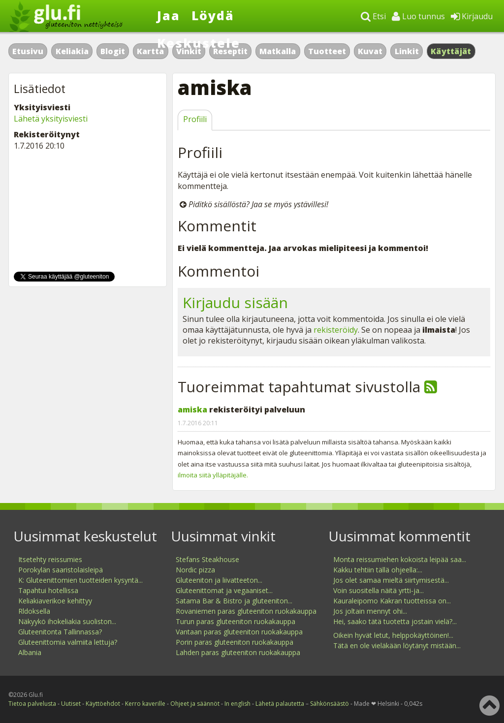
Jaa (168, 15)
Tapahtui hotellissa (48, 590)
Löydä (212, 15)
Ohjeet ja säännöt (195, 703)
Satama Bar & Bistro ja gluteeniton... (234, 600)
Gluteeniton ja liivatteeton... (219, 580)
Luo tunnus (418, 16)
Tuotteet (327, 51)
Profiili (195, 119)
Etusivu (27, 51)
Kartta (150, 51)
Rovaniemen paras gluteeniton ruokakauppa (246, 611)
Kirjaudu (472, 16)
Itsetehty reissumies (50, 559)
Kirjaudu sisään (235, 302)
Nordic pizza (195, 569)
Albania (29, 652)
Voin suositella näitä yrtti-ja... (378, 590)
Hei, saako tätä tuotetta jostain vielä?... (395, 621)
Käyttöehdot (103, 703)
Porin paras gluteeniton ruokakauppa (234, 642)
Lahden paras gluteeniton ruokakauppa (238, 652)
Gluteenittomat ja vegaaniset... (224, 590)
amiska (192, 409)
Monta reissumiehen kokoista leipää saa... (399, 559)
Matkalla (277, 51)
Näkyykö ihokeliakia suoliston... (67, 621)
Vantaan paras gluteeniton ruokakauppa (239, 631)
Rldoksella (34, 611)
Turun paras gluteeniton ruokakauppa (235, 621)
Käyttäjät (451, 51)
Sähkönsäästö (329, 703)
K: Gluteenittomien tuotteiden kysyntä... (80, 580)
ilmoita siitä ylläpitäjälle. (213, 475)
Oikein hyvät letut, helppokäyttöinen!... (393, 635)
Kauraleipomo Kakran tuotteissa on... (392, 600)
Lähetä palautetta (279, 703)
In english (237, 703)
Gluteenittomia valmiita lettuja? (67, 642)
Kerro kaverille (145, 703)
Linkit (407, 51)
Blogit (112, 51)
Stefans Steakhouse (207, 559)
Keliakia (72, 51)
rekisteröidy (336, 329)
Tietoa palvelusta (32, 703)
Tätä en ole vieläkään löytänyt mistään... (397, 645)
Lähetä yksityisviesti (51, 118)
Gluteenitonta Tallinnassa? (60, 631)
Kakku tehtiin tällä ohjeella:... (377, 569)
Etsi (373, 16)
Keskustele (198, 42)
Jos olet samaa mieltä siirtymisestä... (391, 580)
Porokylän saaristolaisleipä (60, 569)
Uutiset (71, 703)
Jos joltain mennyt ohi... (370, 611)
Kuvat (370, 51)
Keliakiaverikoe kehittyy (55, 600)
